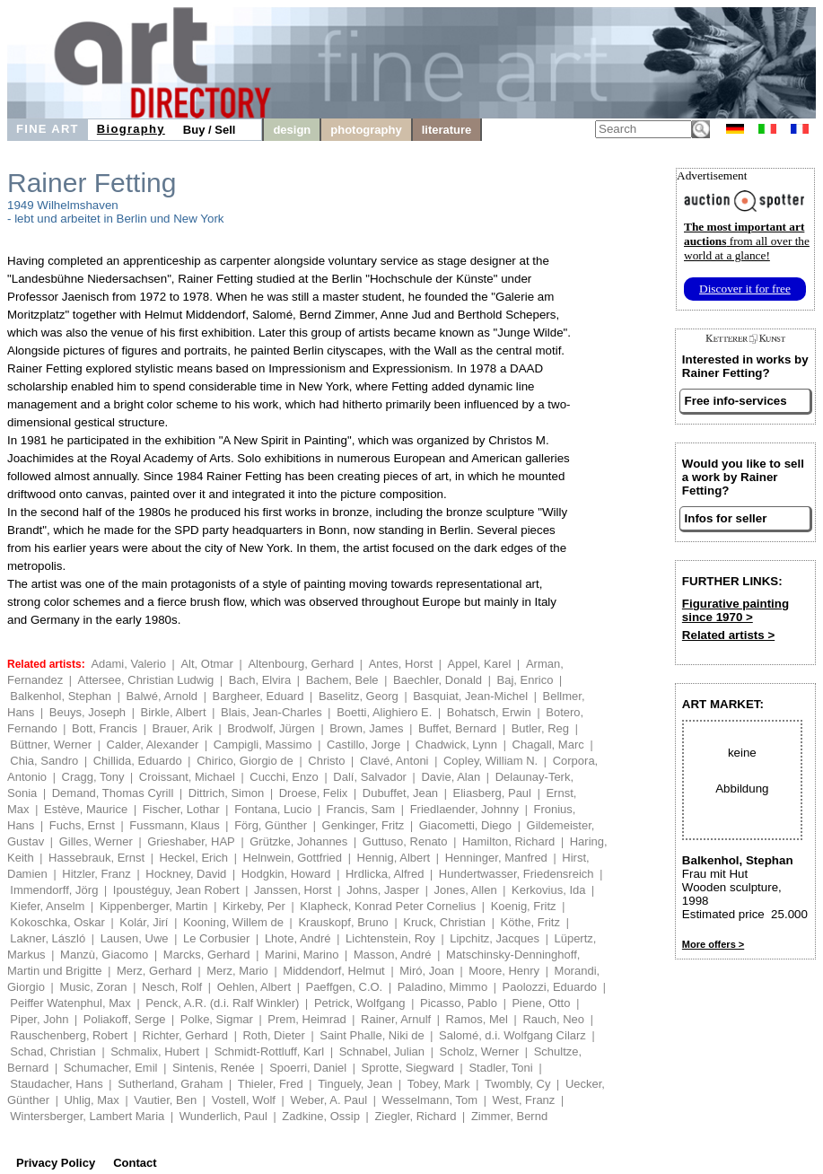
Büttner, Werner (51, 744)
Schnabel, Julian (382, 1051)
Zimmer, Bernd (509, 1116)
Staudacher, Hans (56, 1084)
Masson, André (393, 954)
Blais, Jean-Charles (271, 712)
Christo (326, 760)
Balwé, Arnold (162, 696)
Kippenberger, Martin (154, 906)
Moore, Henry (503, 970)
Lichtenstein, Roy (390, 938)
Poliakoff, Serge (124, 1019)
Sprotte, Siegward (408, 1067)
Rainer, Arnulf (396, 1019)
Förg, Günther (270, 825)
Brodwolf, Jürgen (271, 728)
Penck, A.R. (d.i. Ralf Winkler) (222, 1003)
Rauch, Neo (553, 1019)
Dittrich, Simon (226, 793)
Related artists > (728, 635)
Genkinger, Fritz (363, 825)
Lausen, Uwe (135, 938)
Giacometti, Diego (465, 825)
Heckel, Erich (193, 857)
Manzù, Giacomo (104, 954)
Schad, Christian (52, 1051)
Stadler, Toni (500, 1067)
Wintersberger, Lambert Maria (87, 1116)
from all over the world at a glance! (747, 241)
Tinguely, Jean (355, 1084)
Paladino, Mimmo (442, 987)
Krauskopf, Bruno (343, 922)
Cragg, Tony (93, 777)
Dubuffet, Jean (400, 793)
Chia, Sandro (44, 760)
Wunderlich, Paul (223, 1116)
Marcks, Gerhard (206, 954)
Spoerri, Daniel (307, 1067)
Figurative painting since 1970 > (735, 610)
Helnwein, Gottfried (293, 857)
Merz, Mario (237, 970)
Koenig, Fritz (523, 906)
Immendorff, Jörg (54, 890)
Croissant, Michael (187, 777)
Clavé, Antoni (394, 760)
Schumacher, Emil (111, 1067)
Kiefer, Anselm (47, 906)
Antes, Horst (401, 663)
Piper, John (39, 1019)
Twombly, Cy (517, 1084)
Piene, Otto (541, 1003)
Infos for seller (726, 518)
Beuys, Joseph (87, 712)
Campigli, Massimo (263, 744)
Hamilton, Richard (508, 841)
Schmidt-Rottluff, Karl (270, 1051)
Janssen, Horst (293, 890)
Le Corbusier (216, 938)
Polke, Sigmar (216, 1019)
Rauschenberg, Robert (68, 1035)
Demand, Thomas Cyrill (113, 793)
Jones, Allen (465, 890)
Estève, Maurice (85, 809)
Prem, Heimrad (306, 1019)
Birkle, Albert (173, 712)
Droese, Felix (313, 793)
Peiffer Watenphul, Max (70, 1003)
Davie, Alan (450, 777)
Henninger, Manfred (496, 857)
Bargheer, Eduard (258, 696)
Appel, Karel (480, 663)
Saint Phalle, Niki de (372, 1035)
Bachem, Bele (342, 680)
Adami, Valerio (128, 663)
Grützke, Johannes (298, 841)
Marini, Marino (301, 954)
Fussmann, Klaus (174, 825)
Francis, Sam (361, 809)
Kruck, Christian (444, 922)
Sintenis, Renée (213, 1067)
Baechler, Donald (437, 680)
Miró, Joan (426, 970)
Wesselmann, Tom (429, 1100)
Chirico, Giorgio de (245, 760)
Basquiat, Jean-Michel (470, 696)
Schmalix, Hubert (154, 1051)
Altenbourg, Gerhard (301, 663)
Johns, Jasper (382, 890)
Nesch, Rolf (172, 987)
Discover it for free (745, 288)
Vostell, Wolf (244, 1100)
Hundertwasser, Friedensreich (516, 873)
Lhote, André (298, 938)
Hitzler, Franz (96, 873)
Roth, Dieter (273, 1035)
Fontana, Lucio (272, 809)
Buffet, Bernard (457, 728)
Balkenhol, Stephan (60, 696)
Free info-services (736, 400)
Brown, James (366, 728)
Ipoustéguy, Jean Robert (176, 890)
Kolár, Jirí (143, 922)
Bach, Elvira (260, 680)
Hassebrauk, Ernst (96, 857)
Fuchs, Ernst (82, 825)
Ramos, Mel (477, 1019)
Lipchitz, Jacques (494, 938)
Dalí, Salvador (370, 777)
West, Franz (524, 1100)
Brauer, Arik (183, 728)
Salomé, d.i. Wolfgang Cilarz (512, 1035)
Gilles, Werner (96, 841)
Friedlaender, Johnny (464, 809)
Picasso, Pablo (458, 1003)
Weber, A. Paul (328, 1100)
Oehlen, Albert (254, 987)
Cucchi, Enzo (284, 777)
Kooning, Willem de (233, 922)
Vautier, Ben (165, 1100)
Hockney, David (185, 873)
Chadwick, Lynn (456, 744)
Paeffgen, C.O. (343, 987)
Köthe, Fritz (530, 922)
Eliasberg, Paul (492, 793)
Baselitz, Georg (358, 696)
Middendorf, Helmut (333, 970)
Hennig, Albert (394, 857)
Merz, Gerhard (154, 970)
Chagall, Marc (548, 744)
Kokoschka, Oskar (57, 922)
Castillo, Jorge (363, 744)
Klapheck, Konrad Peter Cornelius (388, 906)
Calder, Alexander (153, 744)
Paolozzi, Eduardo (550, 987)
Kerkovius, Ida (548, 890)
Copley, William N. (490, 760)
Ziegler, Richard (415, 1116)
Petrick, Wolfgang (360, 1003)
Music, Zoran (93, 987)
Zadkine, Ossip (321, 1116)
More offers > (713, 944)
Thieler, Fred (270, 1084)
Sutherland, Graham (170, 1084)
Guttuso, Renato (405, 841)
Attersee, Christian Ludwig (146, 680)
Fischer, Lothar (181, 809)
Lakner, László (47, 938)
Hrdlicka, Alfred (385, 873)
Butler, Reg (540, 728)
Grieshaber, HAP (191, 841)
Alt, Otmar (206, 663)
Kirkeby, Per (254, 906)
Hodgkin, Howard (286, 873)
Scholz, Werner (480, 1051)
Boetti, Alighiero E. (384, 712)
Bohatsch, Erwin (489, 712)
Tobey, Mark (438, 1084)
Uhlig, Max (91, 1100)
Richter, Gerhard (185, 1035)
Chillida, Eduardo (137, 760)
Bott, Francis (104, 728)
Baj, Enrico (525, 680)
